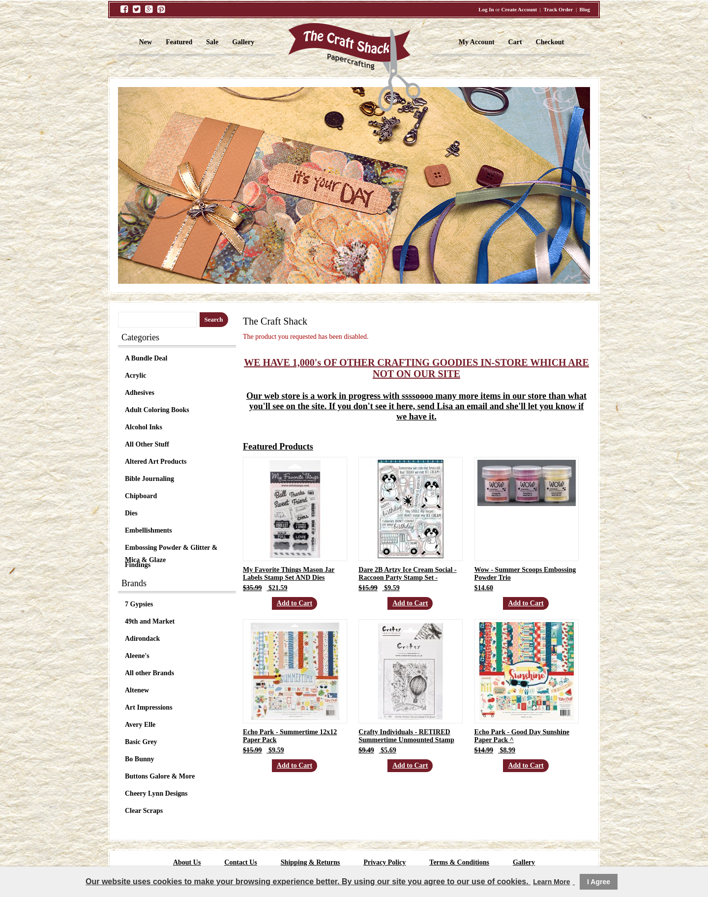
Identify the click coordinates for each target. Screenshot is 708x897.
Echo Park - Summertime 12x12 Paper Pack (290, 736)
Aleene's (137, 655)
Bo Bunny (139, 759)
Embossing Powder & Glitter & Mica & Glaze (171, 549)
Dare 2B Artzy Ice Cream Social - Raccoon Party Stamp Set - (407, 573)
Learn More (551, 882)
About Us (187, 862)
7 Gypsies (139, 604)
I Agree (598, 882)
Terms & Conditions (459, 862)
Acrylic (136, 375)
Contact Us (240, 862)
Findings (137, 564)
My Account (477, 42)
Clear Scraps (144, 810)
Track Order (558, 9)
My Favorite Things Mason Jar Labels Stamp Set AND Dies (288, 573)
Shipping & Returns (310, 862)
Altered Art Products (155, 461)
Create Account (519, 9)
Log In (486, 9)
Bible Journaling (149, 478)
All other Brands (149, 673)
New (145, 42)
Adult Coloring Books (157, 410)
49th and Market (150, 621)
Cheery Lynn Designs (156, 793)
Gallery (243, 42)
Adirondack (142, 638)
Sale (212, 42)
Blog (585, 9)
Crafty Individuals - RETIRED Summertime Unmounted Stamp (406, 736)
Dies (131, 513)
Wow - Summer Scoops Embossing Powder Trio (525, 573)
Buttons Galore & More (160, 776)
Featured (179, 42)
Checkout (550, 42)
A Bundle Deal (146, 358)
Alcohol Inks (143, 427)
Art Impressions (149, 707)
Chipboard (141, 496)
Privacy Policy (384, 862)
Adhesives (139, 392)
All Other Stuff (147, 444)
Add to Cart (294, 603)
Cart (515, 42)
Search (214, 319)
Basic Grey (141, 742)
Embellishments (148, 530)
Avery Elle (140, 724)
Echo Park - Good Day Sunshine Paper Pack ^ (521, 736)
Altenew (137, 690)
